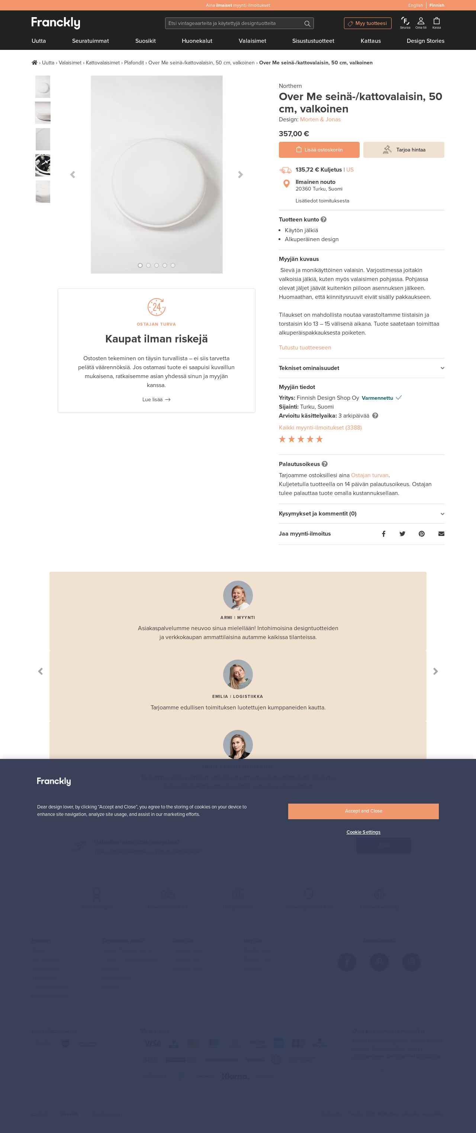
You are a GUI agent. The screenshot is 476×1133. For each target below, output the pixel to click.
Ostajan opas (188, 950)
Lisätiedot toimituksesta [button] (322, 201)
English (40, 1114)
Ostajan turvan (370, 475)
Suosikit (145, 41)
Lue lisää (152, 399)
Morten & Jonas (320, 119)
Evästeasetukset (50, 987)
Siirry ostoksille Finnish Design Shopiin (397, 1070)
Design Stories (425, 41)
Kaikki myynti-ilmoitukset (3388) (320, 427)
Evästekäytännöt (50, 996)
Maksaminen (116, 978)
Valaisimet (252, 41)
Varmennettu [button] (377, 398)
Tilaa (384, 845)
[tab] (361, 368)
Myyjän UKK (256, 959)
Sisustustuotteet (313, 41)
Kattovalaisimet (103, 63)
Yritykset (253, 969)
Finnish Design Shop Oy (329, 398)
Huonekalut (197, 41)
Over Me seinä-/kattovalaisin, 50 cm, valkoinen (201, 63)
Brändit (110, 987)
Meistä (39, 950)
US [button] (350, 169)
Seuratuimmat (90, 41)
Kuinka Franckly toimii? (128, 950)
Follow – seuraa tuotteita (130, 959)
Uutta (39, 41)
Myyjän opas (257, 950)
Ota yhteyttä (46, 959)
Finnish (69, 1114)
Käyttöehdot (45, 969)
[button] (72, 175)
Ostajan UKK (187, 959)
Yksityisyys (44, 978)
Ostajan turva (188, 969)
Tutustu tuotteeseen (305, 347)
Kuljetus (111, 969)
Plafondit (134, 63)
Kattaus (371, 41)
